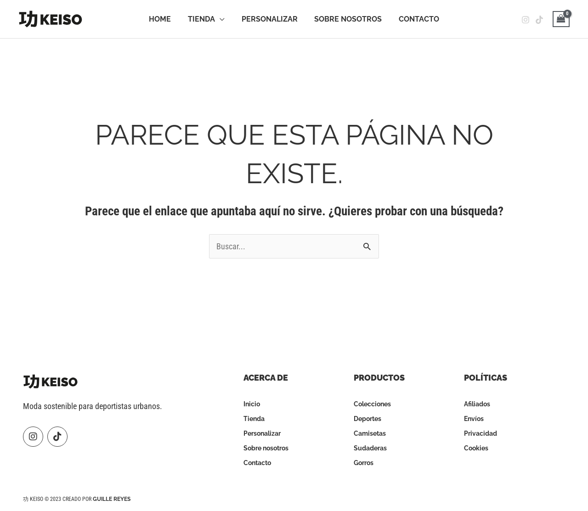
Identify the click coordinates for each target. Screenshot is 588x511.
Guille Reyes (111, 499)
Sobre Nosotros (346, 19)
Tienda (203, 19)
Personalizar (270, 19)
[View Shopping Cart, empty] (561, 19)
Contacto (415, 19)
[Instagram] (525, 20)
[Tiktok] (539, 20)
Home (164, 19)
